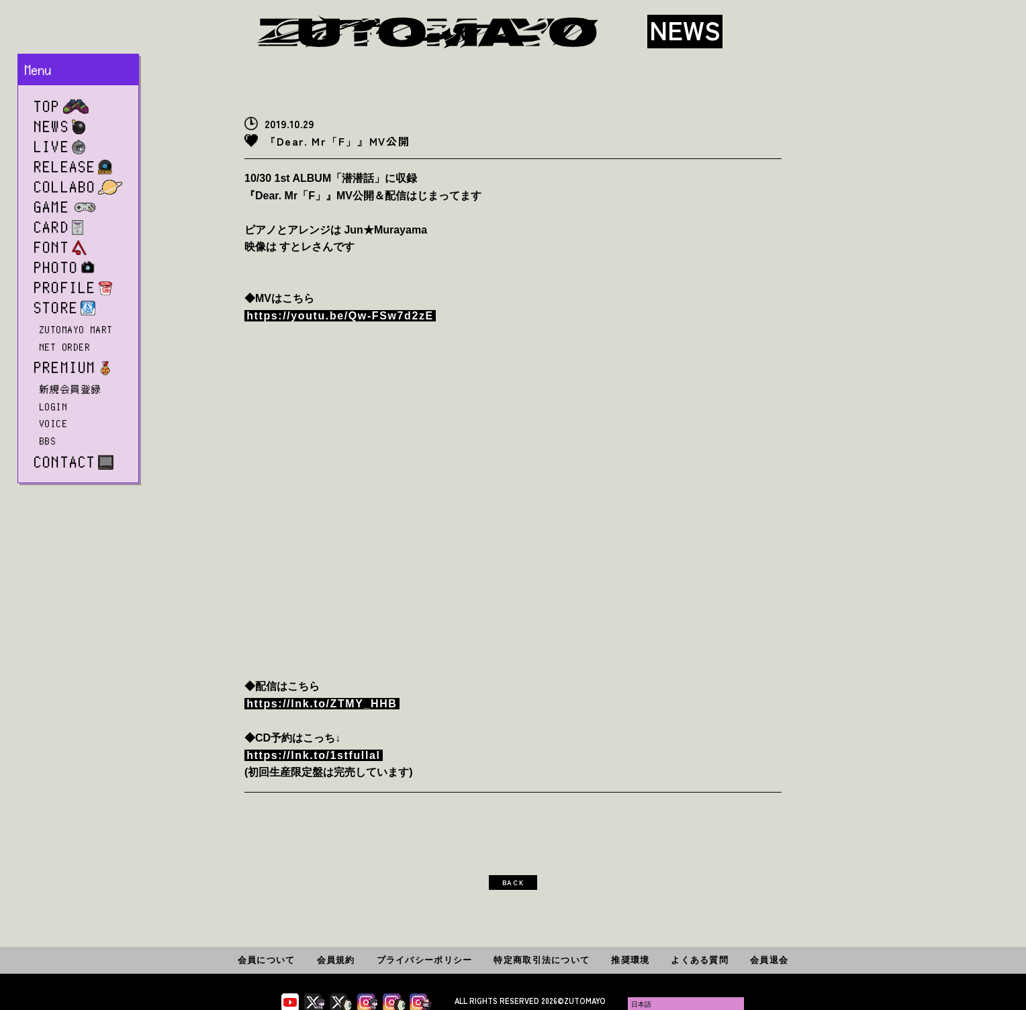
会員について (266, 960)
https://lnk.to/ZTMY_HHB (321, 703)
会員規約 (336, 960)
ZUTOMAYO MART (76, 329)
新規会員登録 (71, 389)
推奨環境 (630, 960)
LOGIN (54, 406)
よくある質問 (700, 960)
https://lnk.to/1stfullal (313, 755)
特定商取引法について (542, 960)
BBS (48, 441)
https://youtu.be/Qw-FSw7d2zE (340, 315)
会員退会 (769, 960)
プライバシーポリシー (425, 960)
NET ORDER (65, 347)
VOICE (54, 423)
